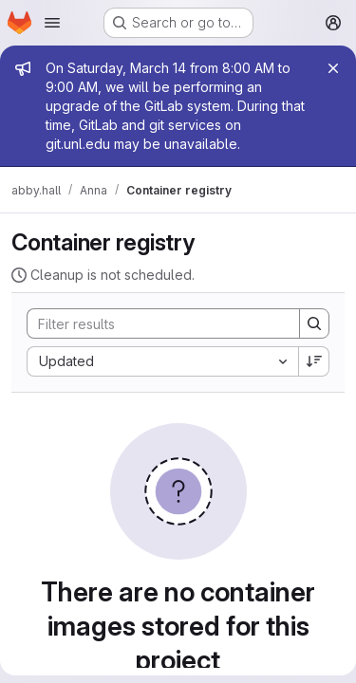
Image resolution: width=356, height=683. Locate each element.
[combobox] (162, 361)
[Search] (154, 323)
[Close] (333, 68)
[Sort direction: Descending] (314, 361)
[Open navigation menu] (52, 23)
